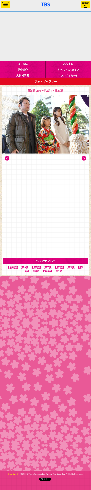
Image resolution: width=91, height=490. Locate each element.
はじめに (23, 63)
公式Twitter (36, 437)
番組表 (85, 4)
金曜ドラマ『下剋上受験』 (45, 36)
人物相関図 (22, 75)
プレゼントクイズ (36, 341)
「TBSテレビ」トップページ (45, 4)
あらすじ (68, 63)
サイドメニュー (5, 4)
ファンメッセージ (68, 75)
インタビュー (36, 284)
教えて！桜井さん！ (36, 361)
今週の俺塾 (36, 303)
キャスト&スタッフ (68, 69)
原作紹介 (23, 69)
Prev (7, 158)
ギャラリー (36, 322)
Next (84, 158)
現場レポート (36, 380)
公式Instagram (36, 457)
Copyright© (13, 474)
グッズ (36, 418)
